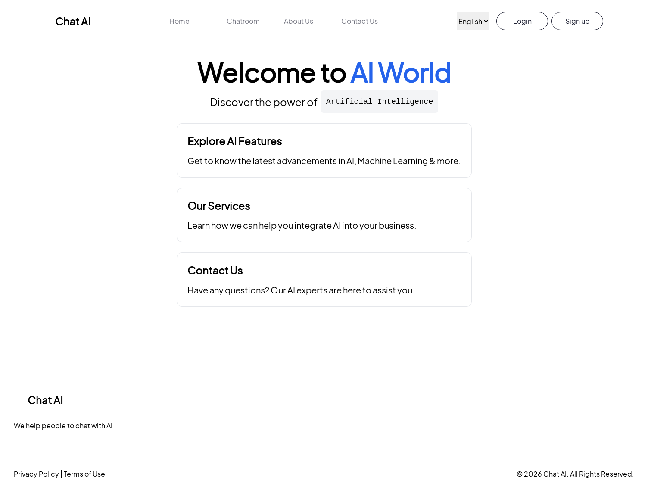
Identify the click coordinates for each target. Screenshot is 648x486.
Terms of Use (83, 473)
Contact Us (359, 20)
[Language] (473, 21)
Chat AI (65, 21)
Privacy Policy (36, 473)
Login (522, 20)
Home (179, 20)
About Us (298, 20)
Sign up (577, 20)
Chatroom (243, 20)
